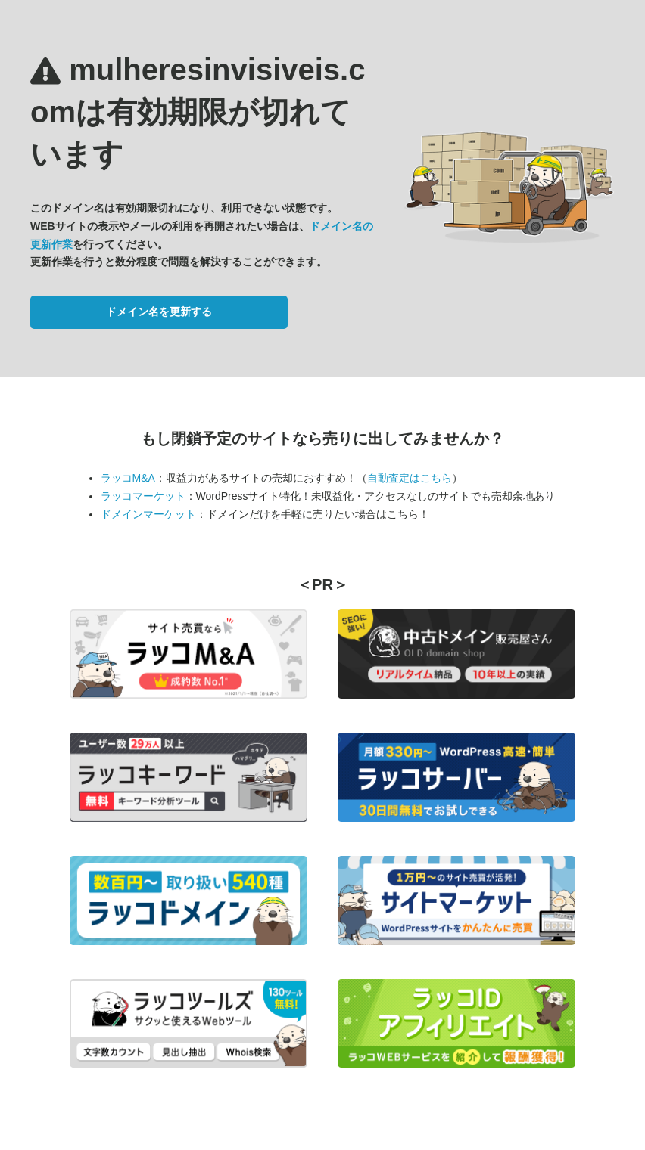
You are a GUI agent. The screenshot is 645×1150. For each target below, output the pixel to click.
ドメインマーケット (148, 514)
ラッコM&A (128, 478)
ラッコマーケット (143, 496)
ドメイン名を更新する (159, 311)
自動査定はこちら (409, 478)
